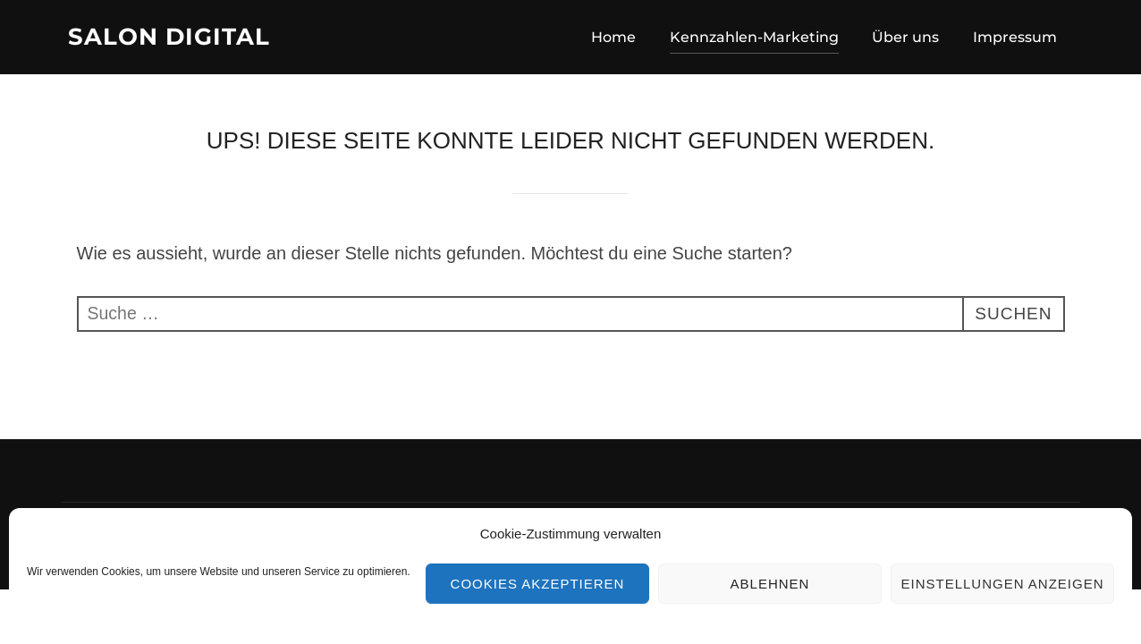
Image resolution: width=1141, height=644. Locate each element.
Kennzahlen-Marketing (754, 37)
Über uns (905, 37)
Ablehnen (770, 583)
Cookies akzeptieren (538, 583)
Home (613, 37)
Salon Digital (169, 36)
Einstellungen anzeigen (1001, 583)
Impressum (1015, 37)
